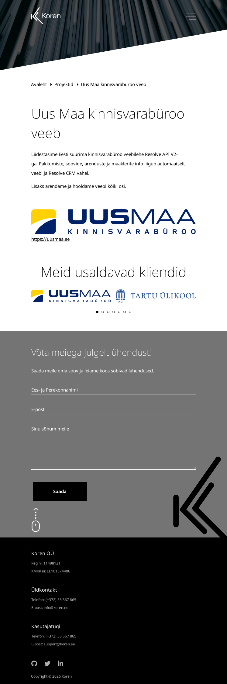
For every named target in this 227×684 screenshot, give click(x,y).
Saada (60, 491)
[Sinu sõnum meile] (113, 447)
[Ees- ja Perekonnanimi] (113, 390)
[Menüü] (191, 15)
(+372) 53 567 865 (61, 599)
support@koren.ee (59, 644)
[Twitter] (47, 663)
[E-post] (113, 409)
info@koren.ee (56, 607)
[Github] (34, 663)
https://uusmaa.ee (50, 239)
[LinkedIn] (60, 663)
